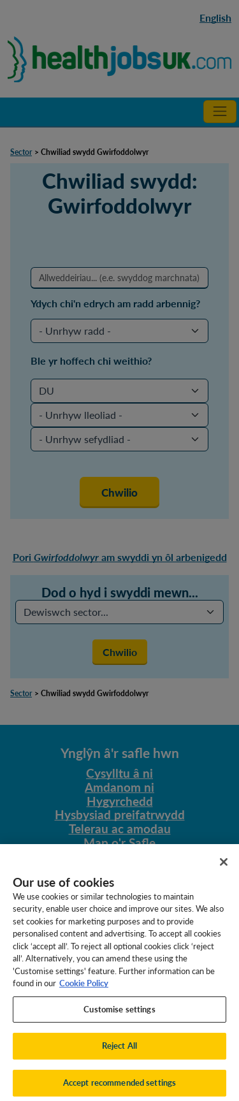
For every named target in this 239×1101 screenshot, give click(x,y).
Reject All (119, 1051)
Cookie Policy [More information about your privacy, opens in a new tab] (83, 989)
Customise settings (119, 1014)
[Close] (224, 867)
